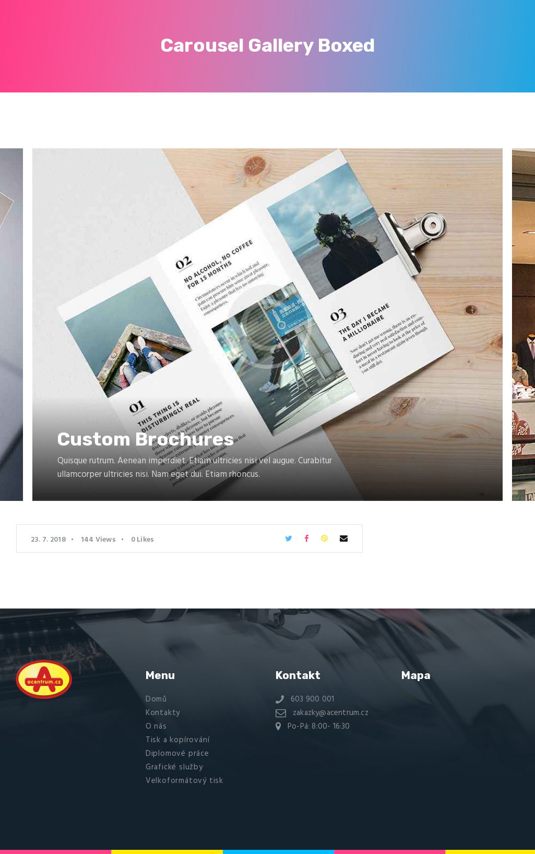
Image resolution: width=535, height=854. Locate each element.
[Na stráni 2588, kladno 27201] (458, 734)
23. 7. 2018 (48, 540)
